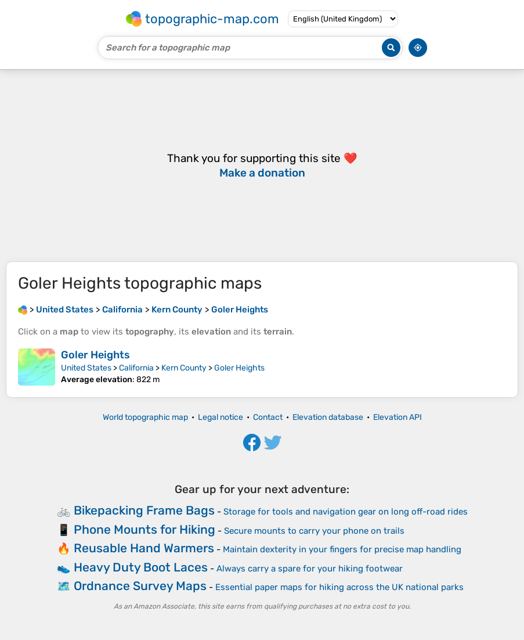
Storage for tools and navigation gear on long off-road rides (345, 511)
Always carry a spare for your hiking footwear (309, 568)
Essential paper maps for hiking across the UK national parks (339, 587)
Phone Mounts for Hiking (144, 529)
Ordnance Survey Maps (140, 585)
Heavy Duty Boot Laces (141, 567)
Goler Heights (95, 354)
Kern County (184, 368)
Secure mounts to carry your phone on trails (314, 531)
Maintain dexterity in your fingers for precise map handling (342, 549)
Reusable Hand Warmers (144, 548)
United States (86, 368)
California (136, 368)
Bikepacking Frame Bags (144, 510)
